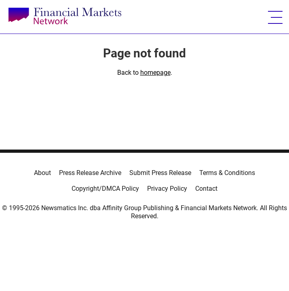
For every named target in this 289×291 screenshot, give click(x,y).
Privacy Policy (167, 188)
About (42, 173)
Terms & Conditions (227, 173)
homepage (155, 72)
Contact (206, 188)
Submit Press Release (160, 173)
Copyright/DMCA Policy (105, 188)
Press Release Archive (90, 173)
